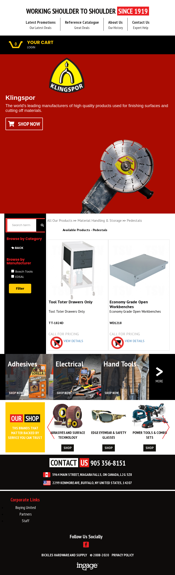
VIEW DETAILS (73, 341)
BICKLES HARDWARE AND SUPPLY (64, 555)
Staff (25, 520)
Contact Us (140, 25)
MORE (159, 381)
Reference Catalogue (82, 25)
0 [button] (16, 44)
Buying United (25, 507)
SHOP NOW (16, 393)
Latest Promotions (41, 25)
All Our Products (59, 220)
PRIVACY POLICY (123, 555)
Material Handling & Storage (99, 220)
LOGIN (31, 47)
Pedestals (134, 220)
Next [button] (166, 427)
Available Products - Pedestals (85, 230)
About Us (115, 25)
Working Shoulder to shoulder (87, 11)
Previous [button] (51, 427)
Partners (26, 514)
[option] (67, 427)
